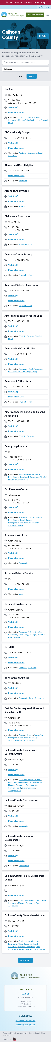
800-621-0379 (23, 230)
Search (32, 76)
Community (33, 153)
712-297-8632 (14, 764)
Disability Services (26, 336)
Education (28, 520)
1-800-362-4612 (24, 725)
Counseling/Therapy (27, 635)
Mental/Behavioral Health (29, 120)
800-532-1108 (23, 584)
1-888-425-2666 (24, 138)
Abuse (21, 735)
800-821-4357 (23, 170)
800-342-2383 (23, 290)
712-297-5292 (14, 926)
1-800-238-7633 (24, 652)
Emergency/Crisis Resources (31, 369)
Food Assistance (15, 372)
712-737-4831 (14, 615)
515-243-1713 (14, 500)
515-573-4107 (30, 103)
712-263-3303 (14, 100)
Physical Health (25, 244)
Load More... (25, 960)
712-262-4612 (14, 723)
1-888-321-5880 (24, 548)
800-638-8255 (23, 421)
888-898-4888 (14, 546)
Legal (20, 525)
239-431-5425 (23, 386)
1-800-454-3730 (24, 460)
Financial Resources (16, 785)
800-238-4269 (23, 617)
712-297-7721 (14, 890)
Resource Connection (35, 15)
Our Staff (25, 994)
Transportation (21, 480)
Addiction (23, 153)
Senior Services (28, 788)
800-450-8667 (23, 503)
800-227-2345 (23, 260)
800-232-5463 (23, 321)
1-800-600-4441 (15, 457)
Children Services (26, 117)
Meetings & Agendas (25, 1024)
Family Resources (31, 477)
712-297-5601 (14, 850)
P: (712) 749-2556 (25, 997)
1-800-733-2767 (24, 354)
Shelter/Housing (30, 372)
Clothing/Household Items (30, 779)
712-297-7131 (14, 811)
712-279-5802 (14, 227)
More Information (16, 112)
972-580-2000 (14, 683)
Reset (20, 76)
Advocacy (23, 517)
